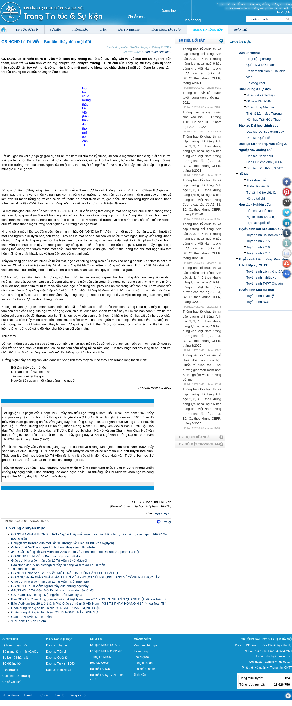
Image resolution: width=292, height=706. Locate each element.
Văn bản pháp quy (146, 645)
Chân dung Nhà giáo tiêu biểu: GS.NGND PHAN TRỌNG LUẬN (55, 608)
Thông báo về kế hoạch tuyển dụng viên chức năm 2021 (202, 97)
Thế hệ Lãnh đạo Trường (264, 113)
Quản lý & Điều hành (261, 65)
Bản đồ (59, 695)
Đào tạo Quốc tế (258, 138)
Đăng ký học (78, 695)
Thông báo (80, 29)
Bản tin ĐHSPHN (129, 29)
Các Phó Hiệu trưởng (16, 676)
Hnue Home (10, 695)
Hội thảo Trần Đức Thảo (263, 119)
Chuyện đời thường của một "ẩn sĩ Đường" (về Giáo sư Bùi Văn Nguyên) (62, 543)
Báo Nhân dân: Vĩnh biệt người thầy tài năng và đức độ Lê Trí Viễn (58, 565)
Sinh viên (140, 674)
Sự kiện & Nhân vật (15, 657)
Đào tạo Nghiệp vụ (259, 156)
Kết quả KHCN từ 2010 (105, 645)
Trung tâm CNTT (281, 667)
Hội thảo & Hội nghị (260, 210)
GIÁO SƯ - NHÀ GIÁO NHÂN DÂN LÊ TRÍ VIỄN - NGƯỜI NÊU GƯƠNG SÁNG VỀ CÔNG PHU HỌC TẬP (85, 577)
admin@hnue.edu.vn (278, 661)
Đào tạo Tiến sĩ (56, 651)
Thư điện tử (141, 657)
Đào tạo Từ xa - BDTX (60, 663)
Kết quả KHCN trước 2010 (107, 651)
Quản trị (240, 29)
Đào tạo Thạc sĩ (56, 645)
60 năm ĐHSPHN (258, 101)
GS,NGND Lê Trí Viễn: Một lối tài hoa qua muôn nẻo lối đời (52, 590)
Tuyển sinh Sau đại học (256, 289)
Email (28, 695)
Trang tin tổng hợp (207, 29)
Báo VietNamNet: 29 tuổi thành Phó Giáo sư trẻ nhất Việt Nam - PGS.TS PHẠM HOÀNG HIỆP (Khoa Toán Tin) (89, 603)
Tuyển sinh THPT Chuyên (264, 283)
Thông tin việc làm (259, 186)
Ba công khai (255, 83)
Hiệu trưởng (10, 669)
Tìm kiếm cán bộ (144, 669)
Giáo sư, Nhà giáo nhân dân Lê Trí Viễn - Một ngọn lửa (50, 581)
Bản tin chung (249, 52)
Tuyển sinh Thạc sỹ (260, 296)
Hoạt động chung (258, 59)
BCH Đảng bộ (11, 663)
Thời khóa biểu (256, 180)
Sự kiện (55, 29)
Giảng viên (142, 639)
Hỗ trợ (243, 174)
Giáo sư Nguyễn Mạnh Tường (32, 616)
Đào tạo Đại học (59, 639)
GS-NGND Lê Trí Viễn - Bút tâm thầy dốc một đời (46, 556)
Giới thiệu (10, 639)
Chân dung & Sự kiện (255, 89)
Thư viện (43, 695)
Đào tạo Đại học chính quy (258, 125)
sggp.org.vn (163, 513)
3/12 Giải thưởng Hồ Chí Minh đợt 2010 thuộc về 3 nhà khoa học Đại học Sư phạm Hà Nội (75, 552)
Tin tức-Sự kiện (27, 29)
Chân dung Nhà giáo (156, 51)
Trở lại (166, 522)
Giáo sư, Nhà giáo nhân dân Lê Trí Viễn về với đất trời (49, 560)
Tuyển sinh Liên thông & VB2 (266, 271)
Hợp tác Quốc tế (258, 223)
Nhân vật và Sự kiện (260, 95)
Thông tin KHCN (100, 657)
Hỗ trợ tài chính (257, 198)
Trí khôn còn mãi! (23, 569)
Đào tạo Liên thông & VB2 (264, 168)
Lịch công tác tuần (166, 29)
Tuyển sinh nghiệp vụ (261, 277)
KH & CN (96, 639)
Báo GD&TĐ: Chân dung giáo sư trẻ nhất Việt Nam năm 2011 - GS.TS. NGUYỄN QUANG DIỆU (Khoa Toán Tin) (90, 599)
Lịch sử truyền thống (15, 645)
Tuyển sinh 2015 (258, 241)
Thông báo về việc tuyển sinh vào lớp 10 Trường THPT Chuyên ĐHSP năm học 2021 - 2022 (202, 119)
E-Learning (141, 651)
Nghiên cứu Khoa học (261, 217)
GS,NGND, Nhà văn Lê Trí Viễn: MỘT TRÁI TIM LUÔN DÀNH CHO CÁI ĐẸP (65, 573)
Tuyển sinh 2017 (258, 253)
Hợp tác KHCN (99, 662)
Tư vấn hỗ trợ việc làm (262, 192)
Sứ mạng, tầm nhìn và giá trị (20, 651)
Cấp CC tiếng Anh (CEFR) (264, 162)
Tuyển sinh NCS (257, 302)
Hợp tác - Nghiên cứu (255, 204)
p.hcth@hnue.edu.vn (278, 656)
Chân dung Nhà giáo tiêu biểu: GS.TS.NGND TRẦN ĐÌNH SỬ (54, 612)
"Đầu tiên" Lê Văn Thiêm (28, 621)
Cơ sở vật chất (11, 682)
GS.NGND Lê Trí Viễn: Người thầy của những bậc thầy (50, 586)
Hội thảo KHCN (100, 669)
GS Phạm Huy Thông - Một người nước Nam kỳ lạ (46, 595)
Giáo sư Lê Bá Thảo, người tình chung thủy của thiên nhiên (53, 547)
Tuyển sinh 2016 (258, 247)
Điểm (103, 29)
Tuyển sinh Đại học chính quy (261, 229)
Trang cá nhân (143, 663)
